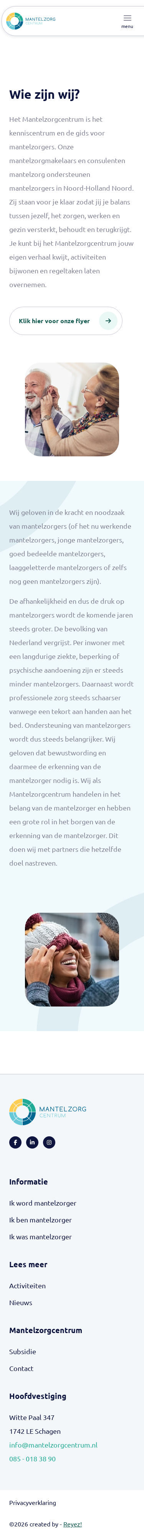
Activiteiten (27, 1285)
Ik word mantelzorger (42, 1203)
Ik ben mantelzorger (40, 1220)
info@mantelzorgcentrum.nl (53, 1445)
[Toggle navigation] (127, 21)
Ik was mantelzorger (40, 1236)
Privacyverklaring (32, 1502)
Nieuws (20, 1302)
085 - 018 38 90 (32, 1458)
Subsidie (22, 1351)
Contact (21, 1368)
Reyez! (72, 1524)
